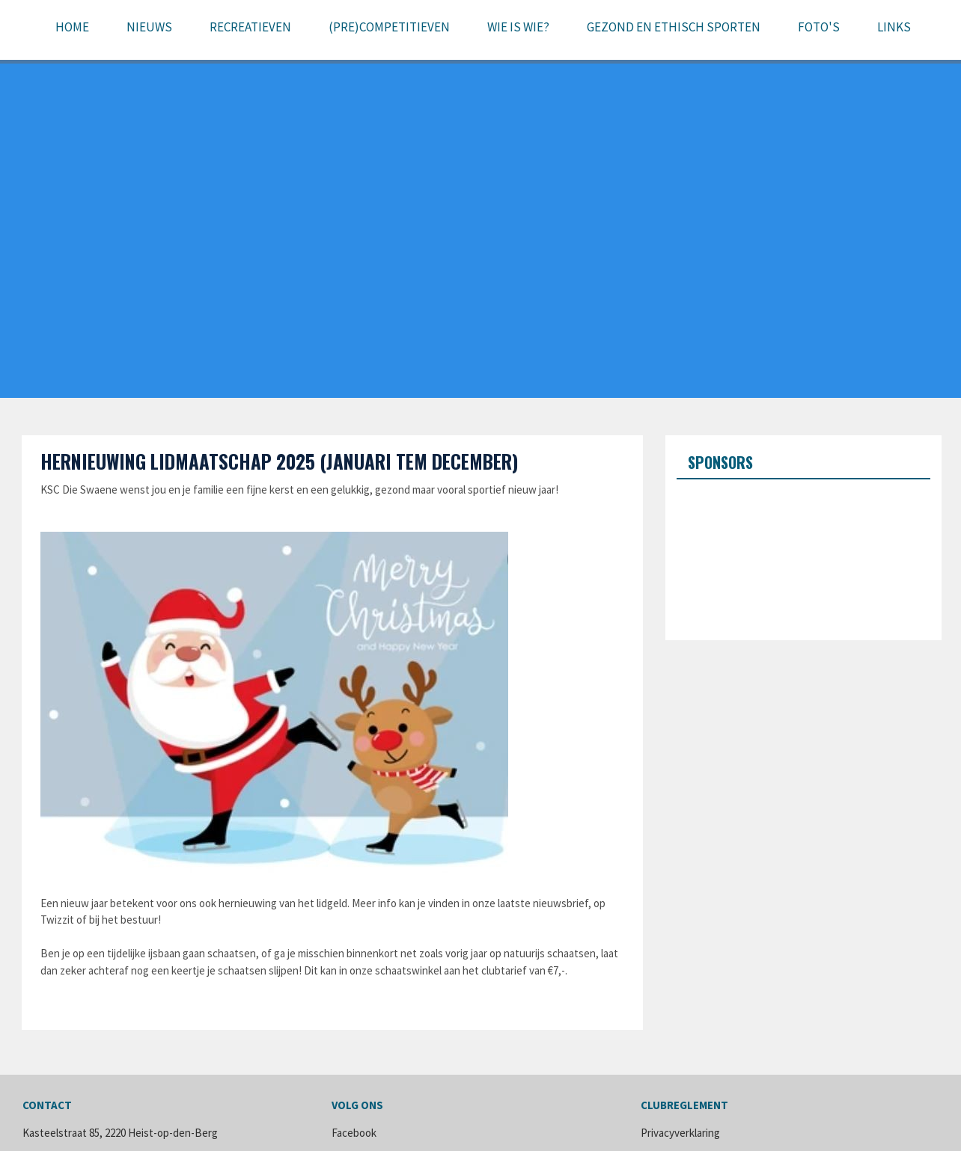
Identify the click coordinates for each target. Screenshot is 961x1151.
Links (894, 27)
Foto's (819, 27)
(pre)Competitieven (389, 27)
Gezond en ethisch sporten (673, 27)
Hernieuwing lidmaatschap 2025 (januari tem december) (279, 461)
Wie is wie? (518, 27)
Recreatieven (250, 27)
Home (72, 27)
